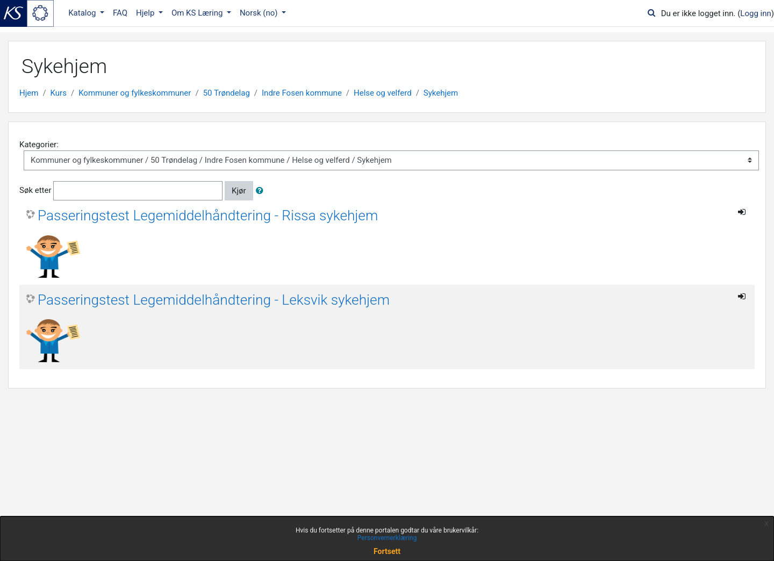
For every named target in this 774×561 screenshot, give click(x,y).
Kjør (239, 191)
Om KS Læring (198, 13)
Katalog (83, 13)
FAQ (120, 13)
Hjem (28, 93)
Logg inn (755, 13)
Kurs (59, 93)
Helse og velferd (383, 93)
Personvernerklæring (387, 538)
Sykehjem (441, 93)
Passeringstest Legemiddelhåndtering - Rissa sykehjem (208, 215)
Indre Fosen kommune (302, 93)
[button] (262, 191)
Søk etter (35, 190)
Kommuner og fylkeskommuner (134, 93)
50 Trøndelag (226, 93)
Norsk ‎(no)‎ (260, 13)
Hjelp (146, 13)
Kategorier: (39, 144)
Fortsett (387, 551)
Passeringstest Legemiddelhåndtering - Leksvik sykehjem (214, 300)
